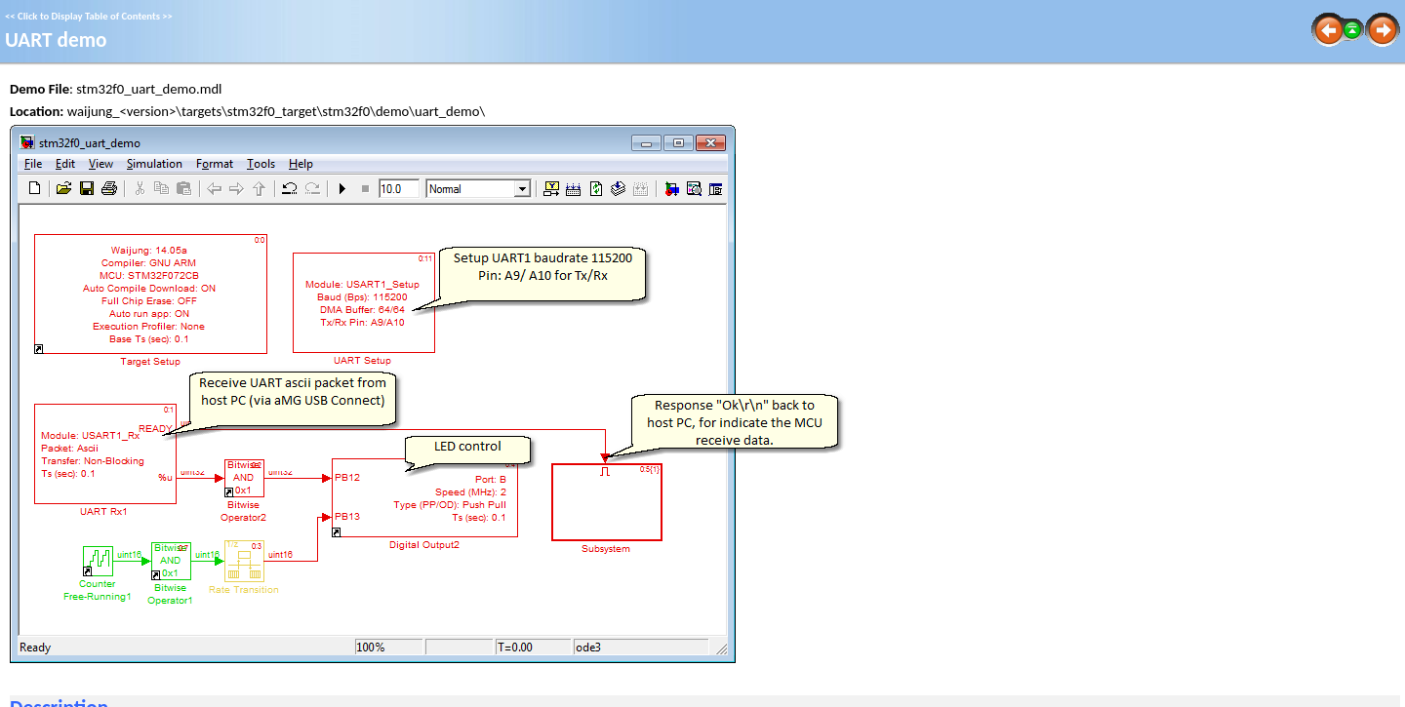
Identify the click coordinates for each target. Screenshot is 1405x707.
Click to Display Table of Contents (89, 16)
